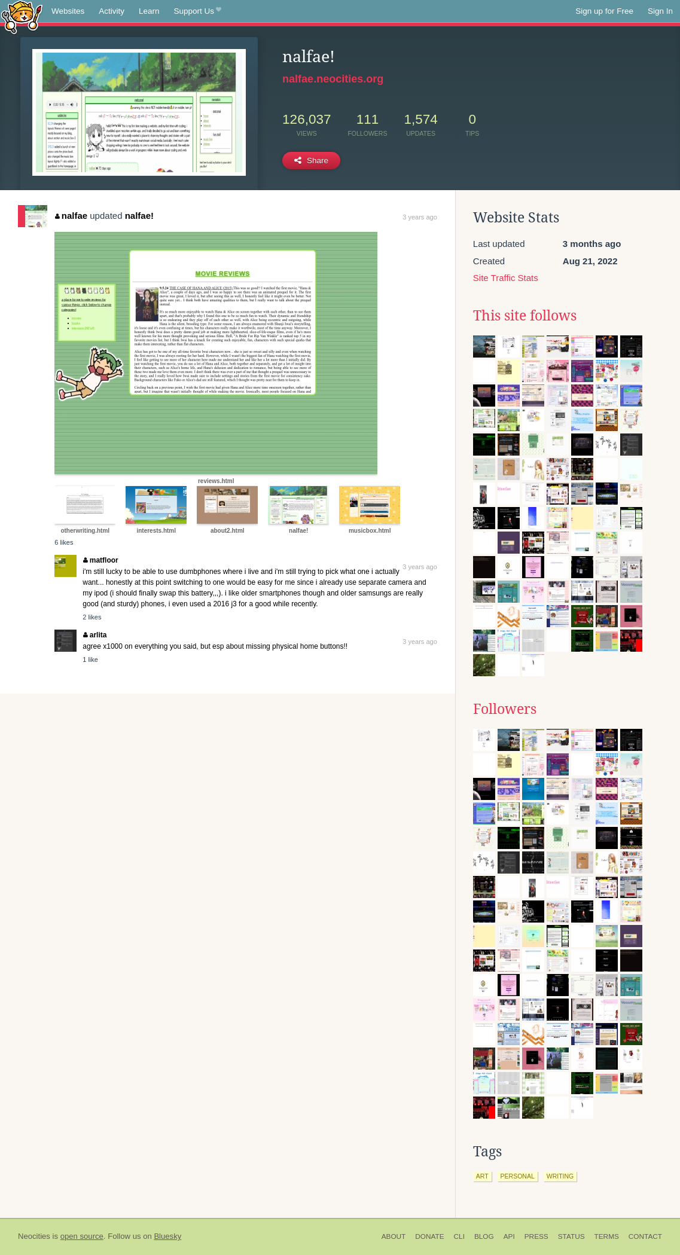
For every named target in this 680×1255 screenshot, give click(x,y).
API (509, 1236)
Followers (504, 709)
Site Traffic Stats (505, 278)
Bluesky (167, 1236)
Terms (606, 1236)
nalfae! (139, 215)
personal (518, 1176)
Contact (645, 1236)
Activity (111, 11)
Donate (429, 1236)
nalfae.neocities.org (332, 79)
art (482, 1176)
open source (81, 1236)
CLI (459, 1236)
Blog (484, 1236)
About (394, 1236)
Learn (149, 11)
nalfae (71, 215)
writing (560, 1176)
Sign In (660, 11)
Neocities (34, 1236)
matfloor (100, 560)
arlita (94, 635)
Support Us (197, 11)
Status (571, 1236)
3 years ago (419, 217)
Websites (67, 11)
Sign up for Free (604, 11)
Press (536, 1236)
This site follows (525, 315)
